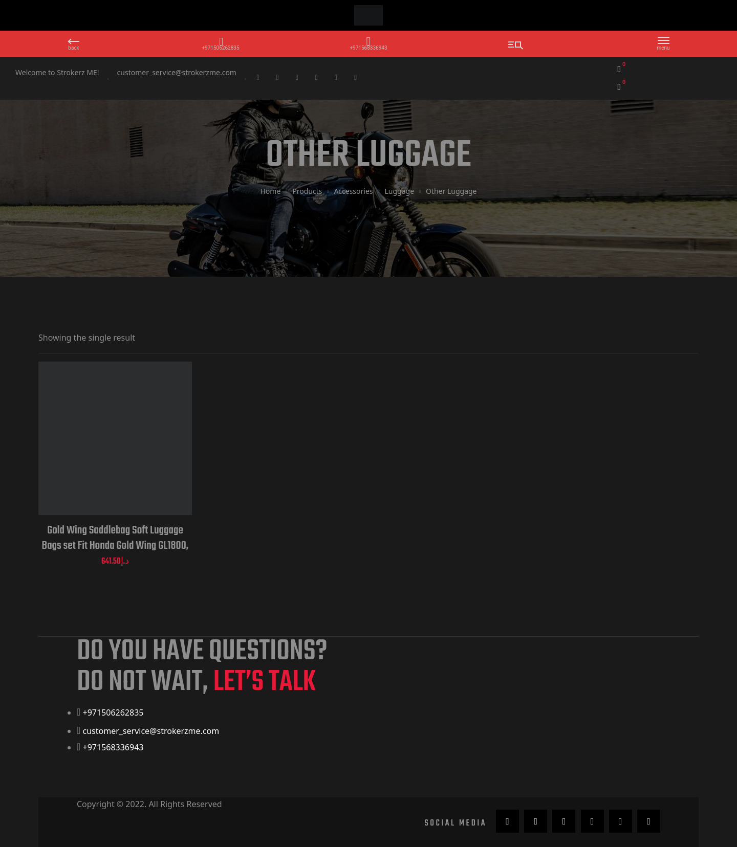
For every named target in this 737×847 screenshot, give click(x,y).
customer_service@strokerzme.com (176, 72)
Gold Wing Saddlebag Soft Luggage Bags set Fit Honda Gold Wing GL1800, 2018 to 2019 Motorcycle (115, 538)
